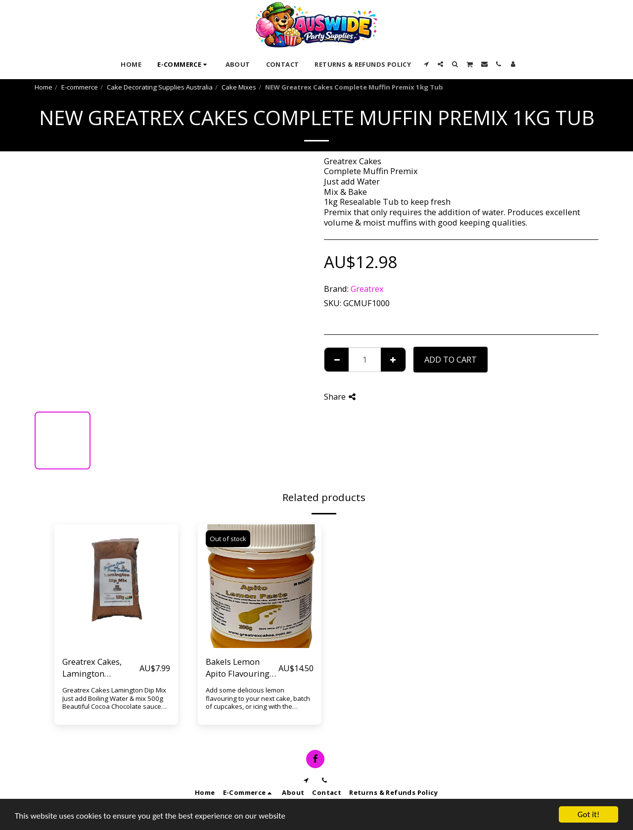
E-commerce (79, 87)
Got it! (588, 814)
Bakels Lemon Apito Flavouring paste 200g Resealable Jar (238, 668)
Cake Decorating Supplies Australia (160, 87)
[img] (116, 586)
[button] (426, 64)
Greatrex (367, 288)
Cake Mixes (239, 87)
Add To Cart (450, 359)
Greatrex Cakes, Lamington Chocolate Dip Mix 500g (97, 668)
